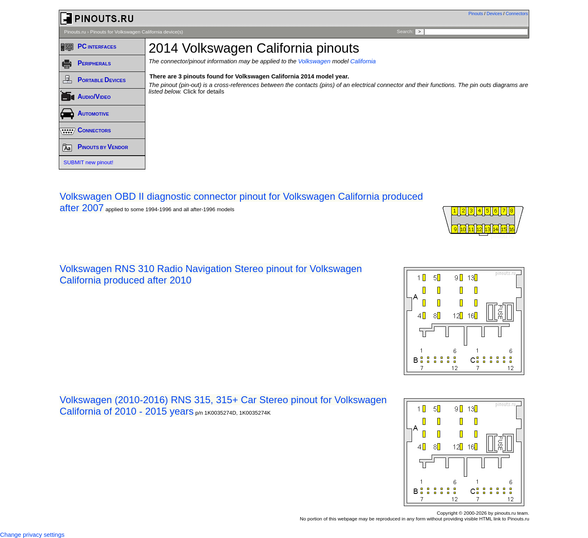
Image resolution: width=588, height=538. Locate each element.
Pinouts (475, 13)
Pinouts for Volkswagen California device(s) (136, 32)
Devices (494, 13)
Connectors (517, 13)
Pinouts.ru (75, 32)
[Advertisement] (339, 117)
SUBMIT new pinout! (89, 162)
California (363, 61)
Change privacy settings (32, 534)
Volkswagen (314, 61)
